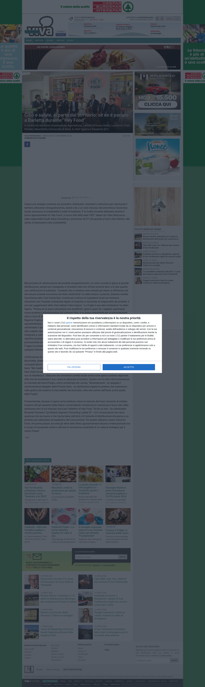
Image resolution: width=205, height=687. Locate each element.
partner (69, 323)
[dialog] (102, 343)
